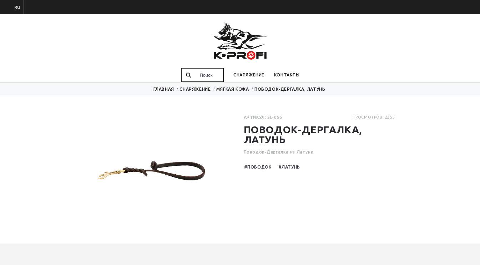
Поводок (259, 167)
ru (17, 7)
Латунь (291, 167)
